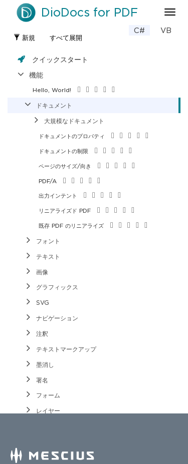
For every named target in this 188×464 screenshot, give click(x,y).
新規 (24, 38)
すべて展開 (66, 38)
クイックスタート (60, 59)
